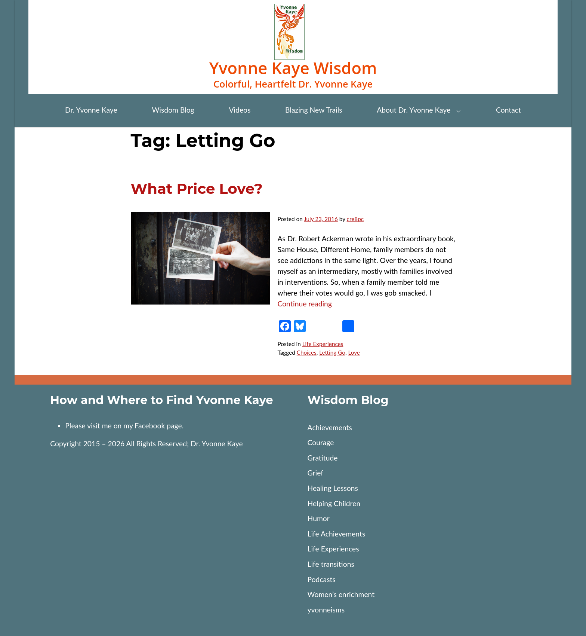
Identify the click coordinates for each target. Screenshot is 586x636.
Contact (508, 110)
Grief (315, 472)
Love (354, 352)
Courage (321, 442)
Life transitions (331, 564)
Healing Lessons (333, 488)
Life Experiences (322, 343)
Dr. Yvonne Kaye (91, 110)
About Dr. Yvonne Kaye (413, 110)
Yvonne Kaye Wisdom (293, 68)
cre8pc (355, 218)
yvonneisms (326, 609)
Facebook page (158, 425)
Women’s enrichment (341, 594)
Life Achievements (337, 533)
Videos (239, 110)
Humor (319, 518)
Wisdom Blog (173, 110)
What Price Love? (197, 189)
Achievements (330, 427)
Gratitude (323, 457)
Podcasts (322, 579)
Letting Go (332, 352)
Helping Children (334, 503)
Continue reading (304, 303)
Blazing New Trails (313, 110)
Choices (307, 352)
